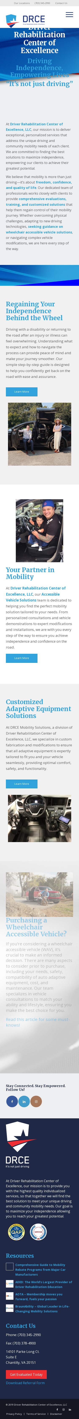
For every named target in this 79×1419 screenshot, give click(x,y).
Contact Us (61, 3)
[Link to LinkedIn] (24, 1101)
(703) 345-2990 (42, 3)
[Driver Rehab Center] (33, 19)
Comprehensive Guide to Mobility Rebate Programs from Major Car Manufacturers (40, 1269)
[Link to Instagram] (36, 1101)
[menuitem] (22, 3)
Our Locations (22, 3)
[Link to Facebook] (12, 1101)
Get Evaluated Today (26, 1374)
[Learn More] (21, 391)
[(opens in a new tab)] (9, 1284)
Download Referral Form (25, 1383)
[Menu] (67, 14)
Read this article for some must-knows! (38, 1022)
